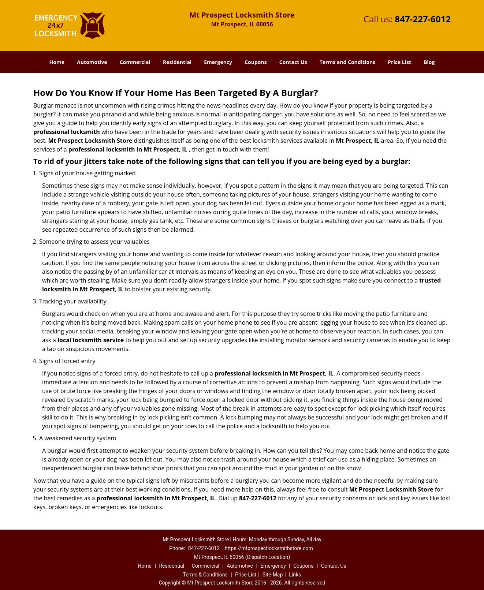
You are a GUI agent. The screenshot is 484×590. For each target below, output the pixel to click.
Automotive (92, 62)
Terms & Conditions (205, 575)
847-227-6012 (423, 19)
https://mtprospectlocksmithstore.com (269, 548)
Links (295, 575)
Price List (399, 62)
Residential (177, 62)
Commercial (135, 62)
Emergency (218, 62)
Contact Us (293, 62)
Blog (429, 62)
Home (56, 62)
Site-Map (273, 575)
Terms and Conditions (347, 62)
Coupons (256, 62)
